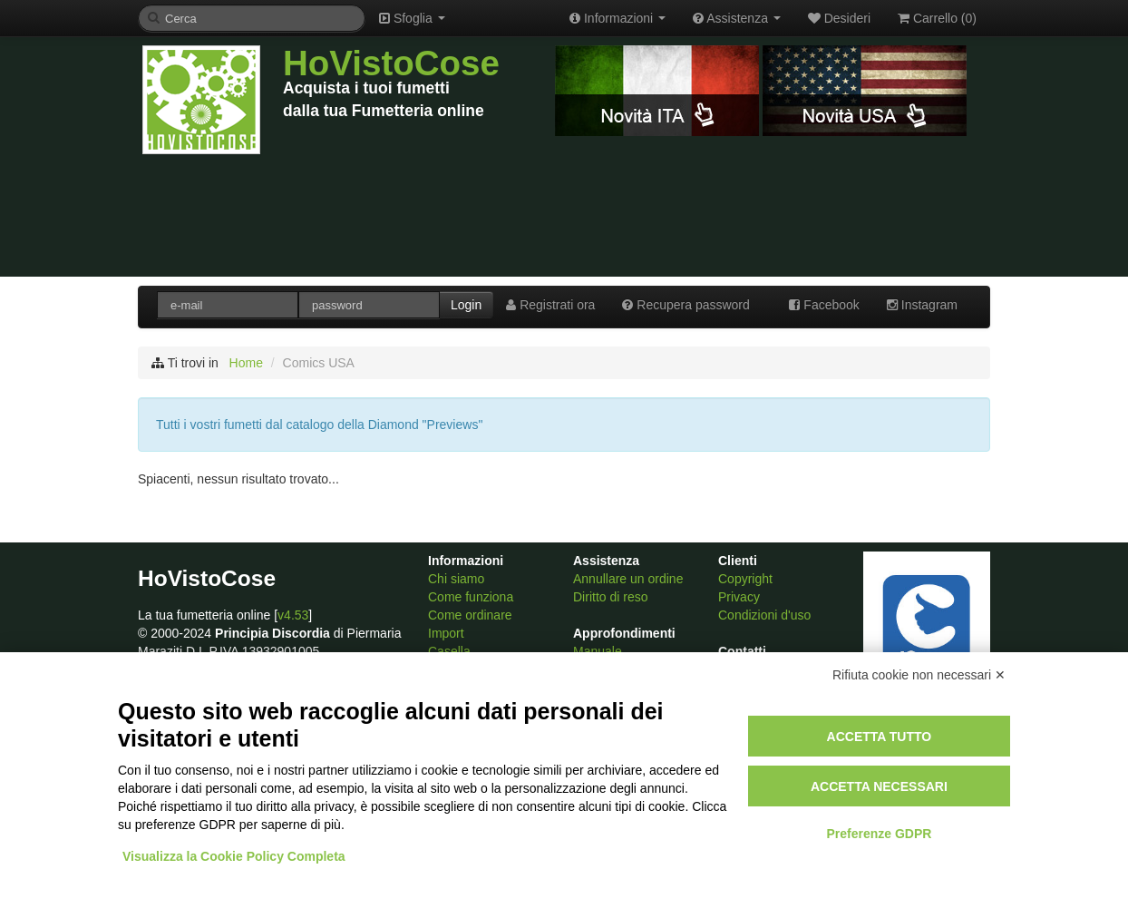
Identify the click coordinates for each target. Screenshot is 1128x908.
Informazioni (617, 18)
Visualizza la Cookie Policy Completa (233, 856)
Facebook (824, 305)
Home (246, 363)
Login (466, 305)
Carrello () (937, 18)
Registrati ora (550, 305)
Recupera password (685, 305)
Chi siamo (456, 578)
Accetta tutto (879, 736)
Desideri (839, 18)
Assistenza (737, 18)
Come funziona (470, 597)
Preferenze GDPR (878, 833)
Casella (449, 651)
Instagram (922, 305)
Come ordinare (470, 615)
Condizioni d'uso (764, 615)
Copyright (745, 578)
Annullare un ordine (628, 578)
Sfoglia (412, 18)
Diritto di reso (610, 597)
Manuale (597, 651)
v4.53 (292, 615)
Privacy (739, 597)
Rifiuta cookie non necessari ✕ (919, 675)
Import (446, 633)
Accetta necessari (879, 786)
